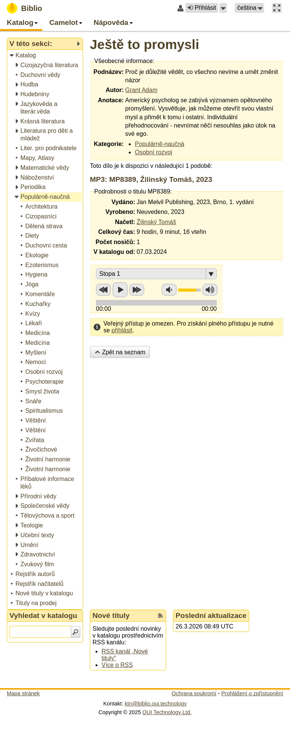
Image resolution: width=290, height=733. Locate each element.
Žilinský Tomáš (156, 222)
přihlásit (121, 330)
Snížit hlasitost (169, 290)
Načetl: (125, 222)
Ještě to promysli (144, 44)
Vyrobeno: (120, 212)
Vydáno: (123, 202)
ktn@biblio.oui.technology (156, 704)
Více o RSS (117, 665)
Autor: (115, 90)
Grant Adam (141, 90)
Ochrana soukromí (194, 693)
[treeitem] (45, 55)
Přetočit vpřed (136, 290)
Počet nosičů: (115, 242)
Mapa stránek (23, 693)
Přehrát (120, 289)
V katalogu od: (114, 252)
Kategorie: (108, 144)
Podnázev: (109, 72)
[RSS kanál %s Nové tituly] (160, 616)
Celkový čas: (116, 232)
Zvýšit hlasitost (210, 290)
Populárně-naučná (159, 144)
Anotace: (110, 100)
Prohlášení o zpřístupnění (252, 693)
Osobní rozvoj (153, 152)
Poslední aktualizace (211, 615)
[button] (223, 8)
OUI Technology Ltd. (166, 712)
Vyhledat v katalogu (43, 615)
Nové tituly (111, 615)
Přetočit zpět (103, 290)
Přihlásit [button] (201, 8)
